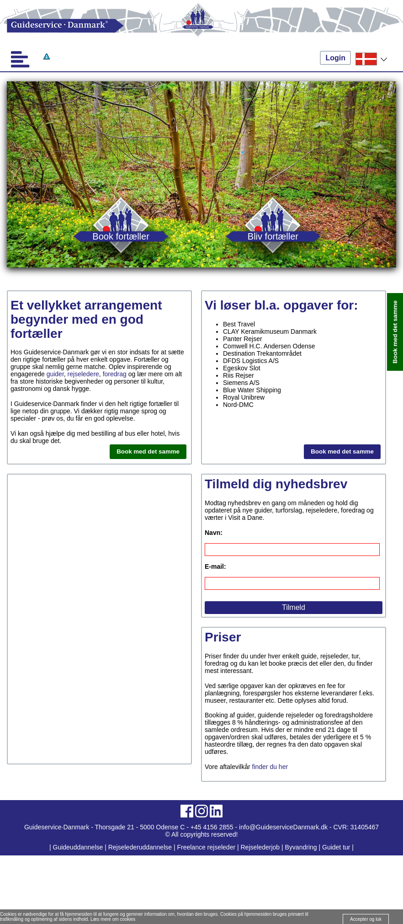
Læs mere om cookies (112, 919)
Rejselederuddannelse (141, 847)
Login (335, 58)
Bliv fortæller (273, 236)
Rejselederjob (260, 847)
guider (55, 374)
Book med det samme (148, 451)
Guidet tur (336, 847)
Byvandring (301, 847)
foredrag (115, 374)
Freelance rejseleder (206, 847)
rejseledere (83, 374)
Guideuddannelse (79, 847)
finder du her (270, 766)
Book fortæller (120, 236)
